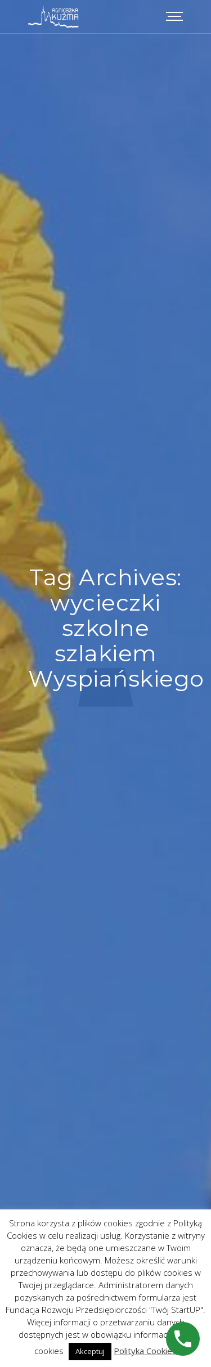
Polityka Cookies (145, 1350)
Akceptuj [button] (90, 1351)
